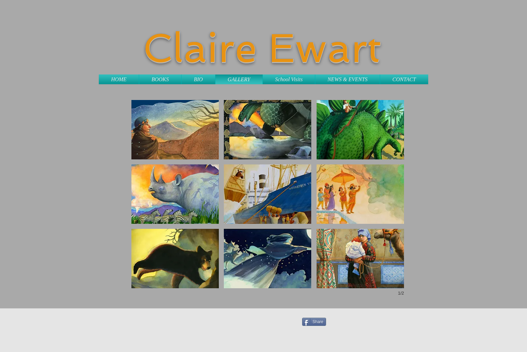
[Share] (314, 322)
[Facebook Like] (370, 320)
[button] (175, 129)
